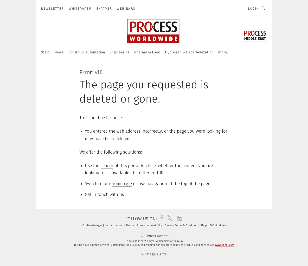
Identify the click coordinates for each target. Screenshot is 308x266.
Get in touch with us (104, 194)
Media (130, 225)
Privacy (140, 225)
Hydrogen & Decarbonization (189, 52)
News (59, 52)
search (107, 165)
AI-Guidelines (218, 225)
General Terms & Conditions (182, 225)
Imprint (109, 225)
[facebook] (160, 218)
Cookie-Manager (92, 225)
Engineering (119, 52)
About (120, 225)
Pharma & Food (147, 52)
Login (253, 8)
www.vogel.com (224, 245)
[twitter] (168, 218)
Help (204, 225)
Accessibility (155, 225)
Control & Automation (86, 52)
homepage (122, 183)
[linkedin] (178, 218)
